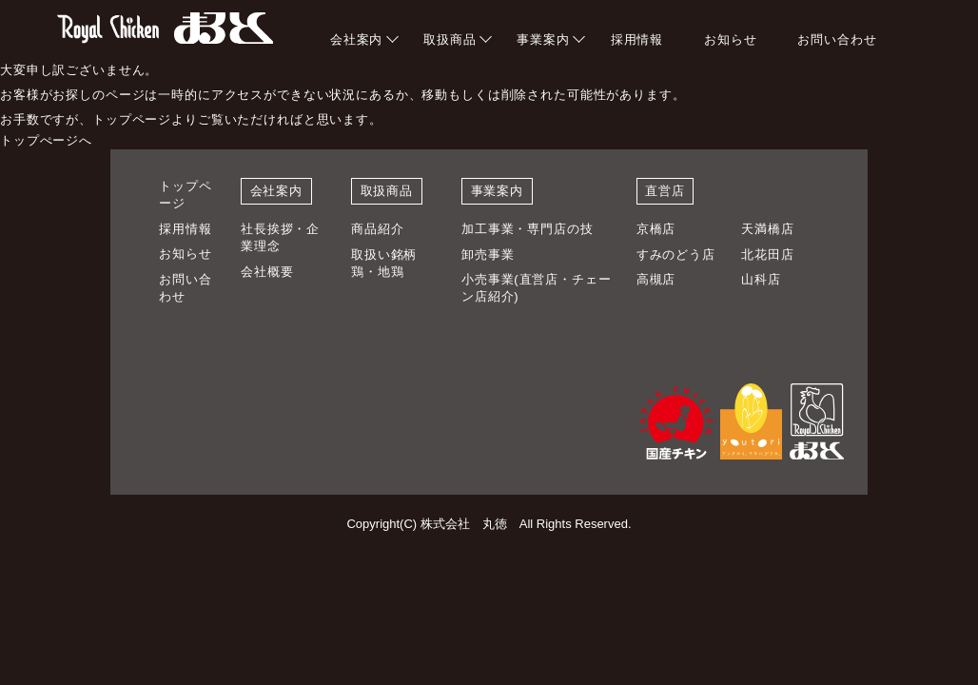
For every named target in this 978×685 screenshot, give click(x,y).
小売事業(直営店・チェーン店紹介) (536, 287)
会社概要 (267, 271)
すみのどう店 (675, 254)
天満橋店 (767, 229)
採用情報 (637, 39)
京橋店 (656, 229)
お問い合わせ (836, 39)
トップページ (185, 194)
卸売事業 (487, 254)
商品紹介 (377, 229)
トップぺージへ (46, 140)
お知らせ (730, 39)
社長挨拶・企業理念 (280, 237)
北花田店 (767, 254)
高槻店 (656, 279)
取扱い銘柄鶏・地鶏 (384, 263)
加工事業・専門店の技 (527, 229)
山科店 (761, 279)
